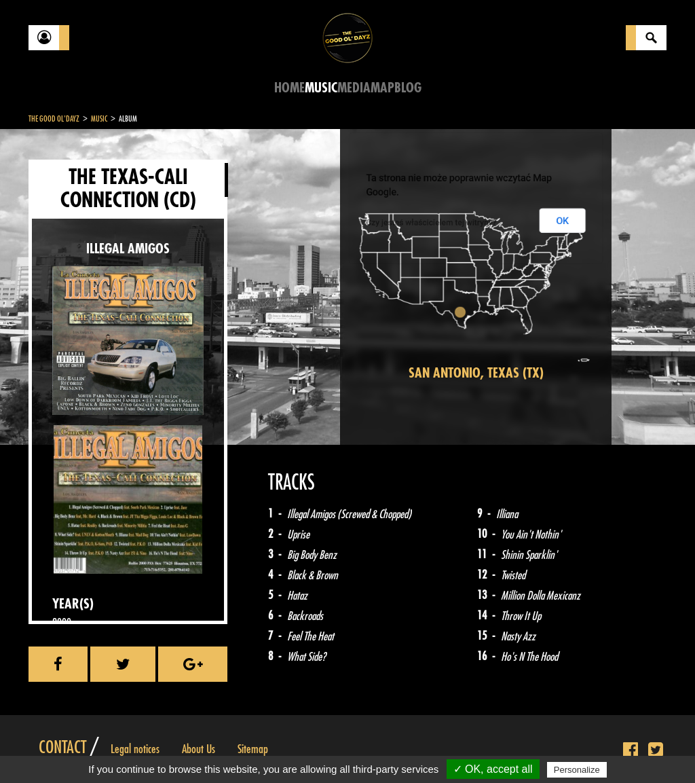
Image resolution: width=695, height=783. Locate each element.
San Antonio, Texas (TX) (476, 373)
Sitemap (253, 749)
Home (289, 88)
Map (382, 88)
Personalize (577, 770)
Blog (407, 88)
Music (321, 88)
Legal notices (135, 749)
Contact (62, 748)
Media (354, 88)
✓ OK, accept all (493, 769)
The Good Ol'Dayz (54, 119)
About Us (198, 749)
